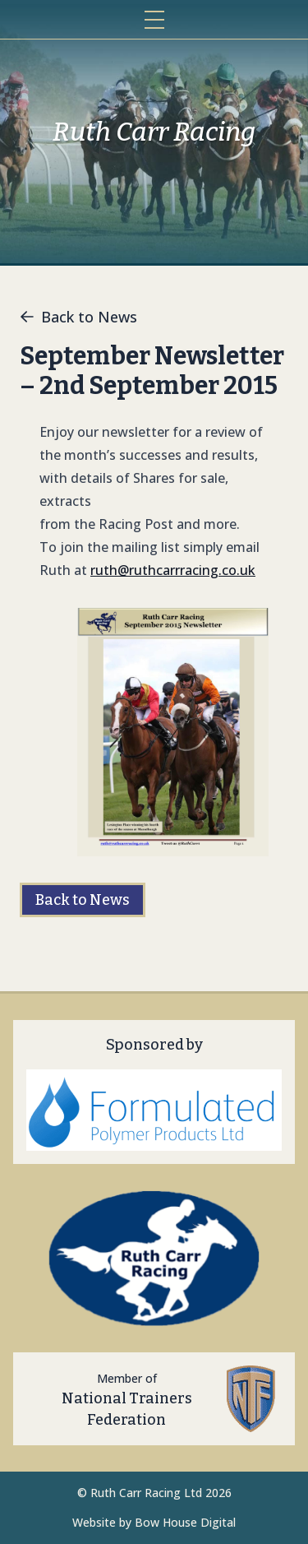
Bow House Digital (185, 1522)
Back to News (78, 317)
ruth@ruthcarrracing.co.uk (172, 570)
